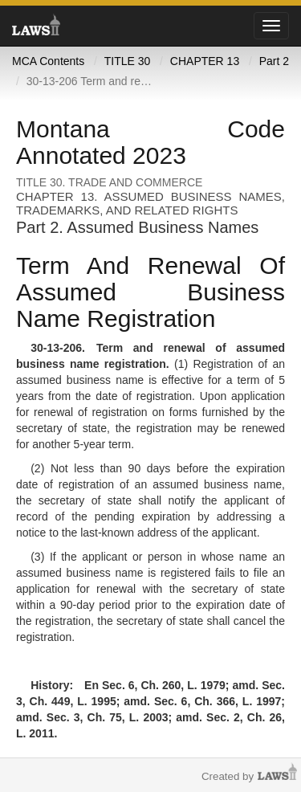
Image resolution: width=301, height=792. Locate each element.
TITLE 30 (127, 61)
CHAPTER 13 (204, 61)
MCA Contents (48, 61)
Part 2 (274, 61)
